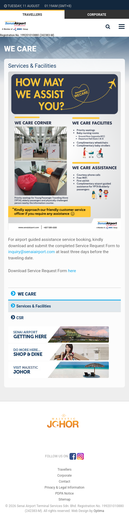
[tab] (64, 306)
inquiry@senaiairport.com (31, 251)
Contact (64, 481)
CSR (20, 318)
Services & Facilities (33, 306)
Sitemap (64, 499)
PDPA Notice (64, 493)
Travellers (32, 15)
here (72, 270)
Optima (99, 511)
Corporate (96, 15)
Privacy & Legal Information (65, 487)
